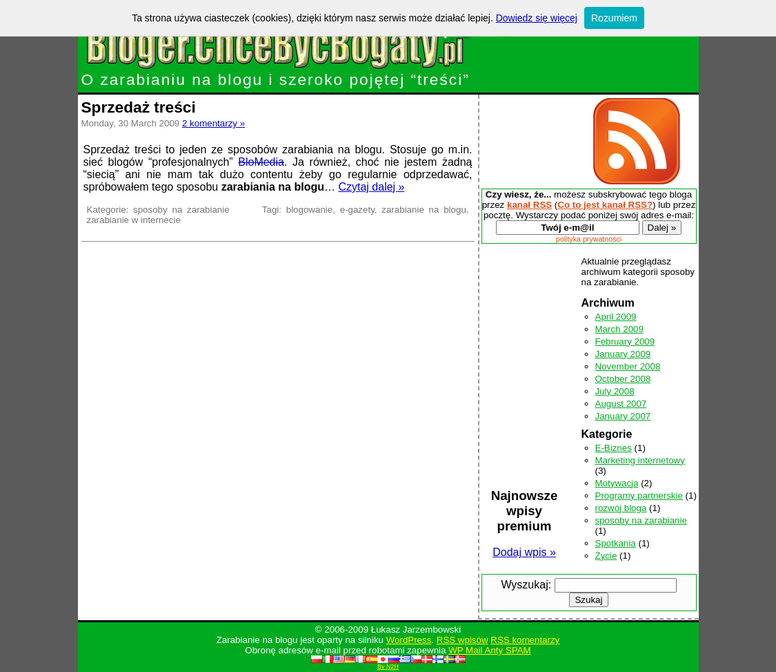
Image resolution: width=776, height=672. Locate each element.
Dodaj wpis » (524, 552)
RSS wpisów (462, 640)
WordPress (409, 640)
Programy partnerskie (639, 495)
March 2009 (619, 329)
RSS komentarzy (524, 640)
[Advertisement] (533, 141)
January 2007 (623, 416)
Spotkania (615, 543)
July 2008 (615, 391)
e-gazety (357, 209)
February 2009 (625, 341)
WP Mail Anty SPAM (489, 650)
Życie (606, 555)
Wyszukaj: (526, 585)
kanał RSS (529, 205)
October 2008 (623, 379)
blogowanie (309, 209)
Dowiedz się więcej (536, 17)
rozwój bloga (621, 508)
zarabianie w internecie (134, 220)
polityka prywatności (588, 239)
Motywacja (617, 483)
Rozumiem (614, 17)
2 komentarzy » (213, 123)
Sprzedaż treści (138, 107)
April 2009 (616, 316)
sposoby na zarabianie (181, 209)
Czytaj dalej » (371, 187)
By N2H (388, 666)
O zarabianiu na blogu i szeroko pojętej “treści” (303, 72)
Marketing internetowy (640, 460)
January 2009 (623, 354)
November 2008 (628, 366)
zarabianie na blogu (423, 209)
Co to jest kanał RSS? (605, 205)
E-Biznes (613, 448)
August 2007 (621, 404)
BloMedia (261, 162)
